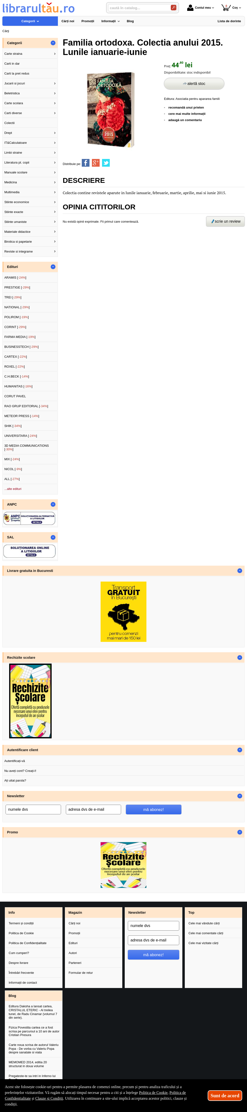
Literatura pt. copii (16, 162)
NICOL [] (13, 469)
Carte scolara (13, 103)
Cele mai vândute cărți (204, 923)
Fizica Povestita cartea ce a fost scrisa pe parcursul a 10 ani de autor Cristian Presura (34, 1031)
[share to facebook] (85, 163)
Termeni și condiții (21, 923)
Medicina (10, 182)
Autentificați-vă (14, 761)
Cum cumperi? (19, 953)
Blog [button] (12, 996)
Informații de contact (23, 982)
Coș (229, 7)
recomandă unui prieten (186, 107)
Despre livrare (18, 963)
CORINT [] (15, 327)
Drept (8, 133)
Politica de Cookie (21, 933)
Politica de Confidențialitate (28, 943)
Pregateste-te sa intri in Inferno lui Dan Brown (32, 1078)
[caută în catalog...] (137, 8)
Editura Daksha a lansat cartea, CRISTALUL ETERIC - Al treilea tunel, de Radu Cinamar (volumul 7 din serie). (33, 1011)
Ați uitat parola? (15, 780)
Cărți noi (74, 923)
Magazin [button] (75, 912)
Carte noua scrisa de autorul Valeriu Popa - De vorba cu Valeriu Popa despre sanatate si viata (33, 1048)
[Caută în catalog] (173, 7)
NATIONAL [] (17, 307)
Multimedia (12, 192)
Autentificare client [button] (22, 750)
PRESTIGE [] (17, 287)
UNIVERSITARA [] (20, 436)
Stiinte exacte (13, 212)
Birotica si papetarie (18, 241)
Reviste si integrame (18, 251)
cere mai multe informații (187, 114)
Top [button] (191, 912)
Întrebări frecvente (21, 973)
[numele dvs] (33, 809)
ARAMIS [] (15, 277)
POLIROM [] (16, 317)
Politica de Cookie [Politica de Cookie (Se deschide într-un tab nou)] (153, 1093)
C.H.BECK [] (16, 376)
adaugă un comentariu (185, 120)
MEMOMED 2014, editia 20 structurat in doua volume (28, 1064)
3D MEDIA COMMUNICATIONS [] (26, 447)
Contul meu (199, 8)
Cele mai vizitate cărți (204, 943)
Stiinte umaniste (15, 222)
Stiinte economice (16, 202)
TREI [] (12, 297)
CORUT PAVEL (15, 396)
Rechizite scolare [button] (21, 657)
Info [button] (11, 912)
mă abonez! (153, 809)
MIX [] (12, 459)
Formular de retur (81, 973)
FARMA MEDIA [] (19, 337)
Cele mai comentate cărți (206, 933)
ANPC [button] (12, 504)
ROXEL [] (14, 366)
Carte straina (13, 53)
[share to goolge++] (96, 163)
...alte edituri (12, 489)
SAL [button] (10, 537)
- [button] (53, 43)
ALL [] (12, 479)
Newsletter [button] (15, 796)
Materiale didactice (17, 231)
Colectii (9, 123)
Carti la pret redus (16, 73)
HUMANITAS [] (18, 386)
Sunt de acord (225, 1095)
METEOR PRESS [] (21, 416)
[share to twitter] (106, 163)
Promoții (74, 933)
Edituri (73, 943)
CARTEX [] (15, 356)
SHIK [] (13, 426)
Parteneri (75, 963)
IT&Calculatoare (15, 142)
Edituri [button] (12, 267)
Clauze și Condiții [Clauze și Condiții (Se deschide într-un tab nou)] (49, 1098)
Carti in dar (12, 63)
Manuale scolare (15, 172)
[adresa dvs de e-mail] (93, 809)
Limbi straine (13, 152)
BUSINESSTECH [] (21, 347)
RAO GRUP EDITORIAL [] (26, 406)
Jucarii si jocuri (14, 83)
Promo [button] (12, 832)
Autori (73, 953)
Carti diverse (13, 113)
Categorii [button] (14, 43)
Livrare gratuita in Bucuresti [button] (30, 571)
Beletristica (12, 93)
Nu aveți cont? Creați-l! (20, 771)
